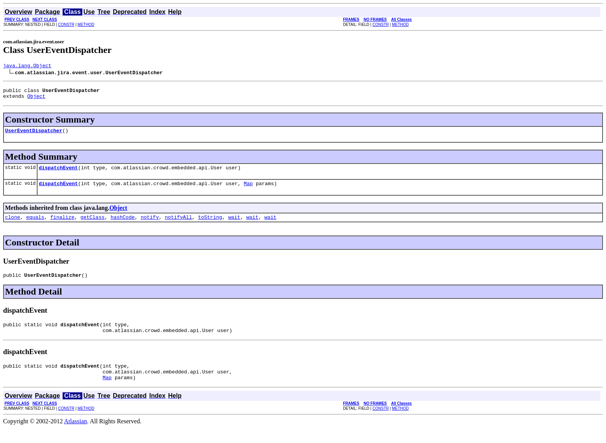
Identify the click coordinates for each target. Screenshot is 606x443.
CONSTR (66, 24)
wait (234, 224)
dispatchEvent (58, 173)
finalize (62, 224)
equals (35, 224)
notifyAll (178, 224)
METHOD (86, 24)
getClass (92, 224)
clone (12, 224)
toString (210, 224)
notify (150, 224)
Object (36, 99)
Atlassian (75, 436)
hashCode (122, 224)
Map (248, 190)
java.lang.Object (27, 66)
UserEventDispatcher (33, 134)
